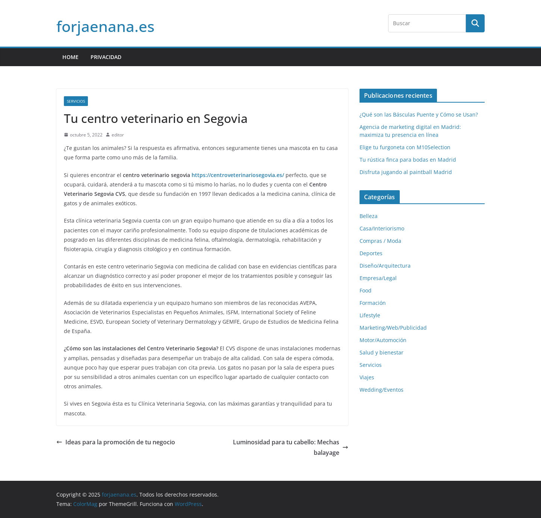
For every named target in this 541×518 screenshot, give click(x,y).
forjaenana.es (105, 26)
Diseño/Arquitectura (385, 265)
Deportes (371, 253)
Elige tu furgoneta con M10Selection (405, 147)
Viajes (367, 377)
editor (118, 135)
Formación (373, 302)
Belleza (369, 216)
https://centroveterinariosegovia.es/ (238, 175)
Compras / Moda (380, 240)
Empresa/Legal (378, 278)
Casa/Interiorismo (382, 228)
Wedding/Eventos (381, 389)
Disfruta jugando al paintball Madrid (406, 172)
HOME (70, 57)
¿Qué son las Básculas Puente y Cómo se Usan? (419, 114)
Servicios (76, 101)
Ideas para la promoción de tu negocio (115, 442)
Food (366, 290)
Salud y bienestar (381, 352)
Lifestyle (370, 315)
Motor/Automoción (383, 340)
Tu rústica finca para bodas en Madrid (408, 159)
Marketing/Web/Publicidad (393, 327)
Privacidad (106, 57)
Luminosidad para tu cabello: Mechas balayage (290, 447)
